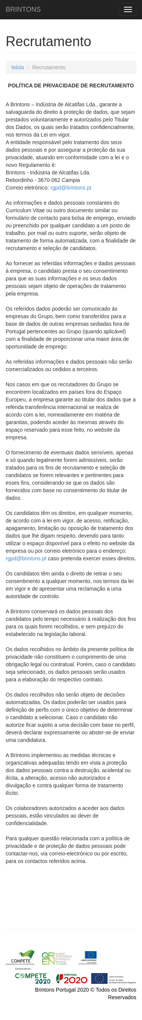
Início (17, 67)
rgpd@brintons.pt (70, 188)
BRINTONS (23, 8)
